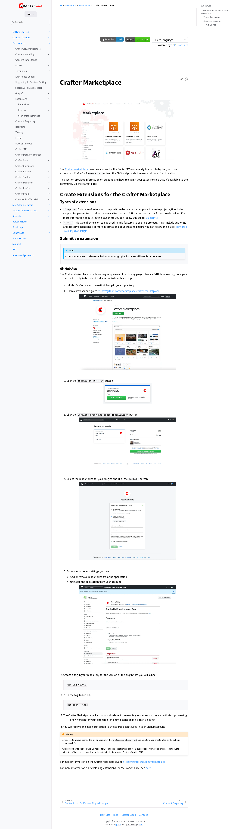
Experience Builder (25, 76)
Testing (19, 132)
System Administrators (24, 210)
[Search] (30, 22)
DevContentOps (23, 143)
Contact (143, 814)
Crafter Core (21, 160)
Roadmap (17, 227)
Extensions (21, 98)
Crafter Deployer (24, 182)
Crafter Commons (24, 165)
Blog (115, 814)
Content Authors (21, 37)
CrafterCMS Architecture (28, 48)
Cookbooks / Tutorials (27, 199)
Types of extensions (212, 17)
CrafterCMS (21, 149)
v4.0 (28, 14)
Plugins (22, 110)
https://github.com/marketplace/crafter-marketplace (128, 291)
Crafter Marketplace (29, 115)
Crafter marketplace (76, 169)
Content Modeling (24, 54)
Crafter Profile (22, 188)
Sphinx (118, 824)
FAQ (14, 249)
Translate (179, 45)
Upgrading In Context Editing (30, 82)
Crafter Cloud (129, 814)
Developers (18, 43)
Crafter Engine (23, 171)
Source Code (19, 238)
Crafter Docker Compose (28, 154)
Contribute (18, 232)
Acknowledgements (23, 255)
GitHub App (211, 24)
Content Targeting (25, 121)
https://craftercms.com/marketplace (144, 762)
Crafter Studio (22, 177)
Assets (18, 65)
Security (16, 216)
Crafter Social (22, 193)
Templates (21, 70)
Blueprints (23, 104)
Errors (18, 138)
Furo (141, 824)
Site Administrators (22, 204)
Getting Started (20, 31)
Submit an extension (212, 21)
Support (16, 243)
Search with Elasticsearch (29, 87)
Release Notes (20, 221)
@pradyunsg (131, 824)
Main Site (105, 814)
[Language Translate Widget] (170, 40)
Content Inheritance (26, 59)
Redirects (20, 126)
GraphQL (20, 93)
